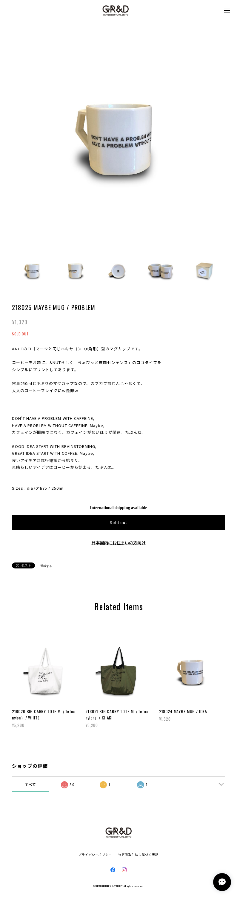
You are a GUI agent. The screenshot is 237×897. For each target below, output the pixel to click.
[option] (118, 139)
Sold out (118, 522)
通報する (46, 566)
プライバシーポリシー (95, 854)
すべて (30, 784)
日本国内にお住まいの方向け (118, 543)
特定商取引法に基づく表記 (138, 854)
